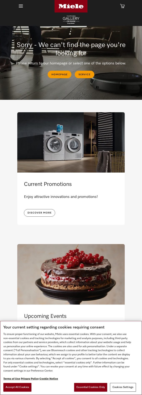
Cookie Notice (48, 379)
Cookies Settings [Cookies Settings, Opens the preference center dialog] (122, 387)
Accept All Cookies (17, 387)
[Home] (71, 6)
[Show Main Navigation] (20, 6)
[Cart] (122, 6)
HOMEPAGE (59, 74)
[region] (71, 358)
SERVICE (84, 74)
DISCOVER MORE (39, 213)
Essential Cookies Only (90, 387)
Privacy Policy (30, 379)
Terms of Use (11, 379)
